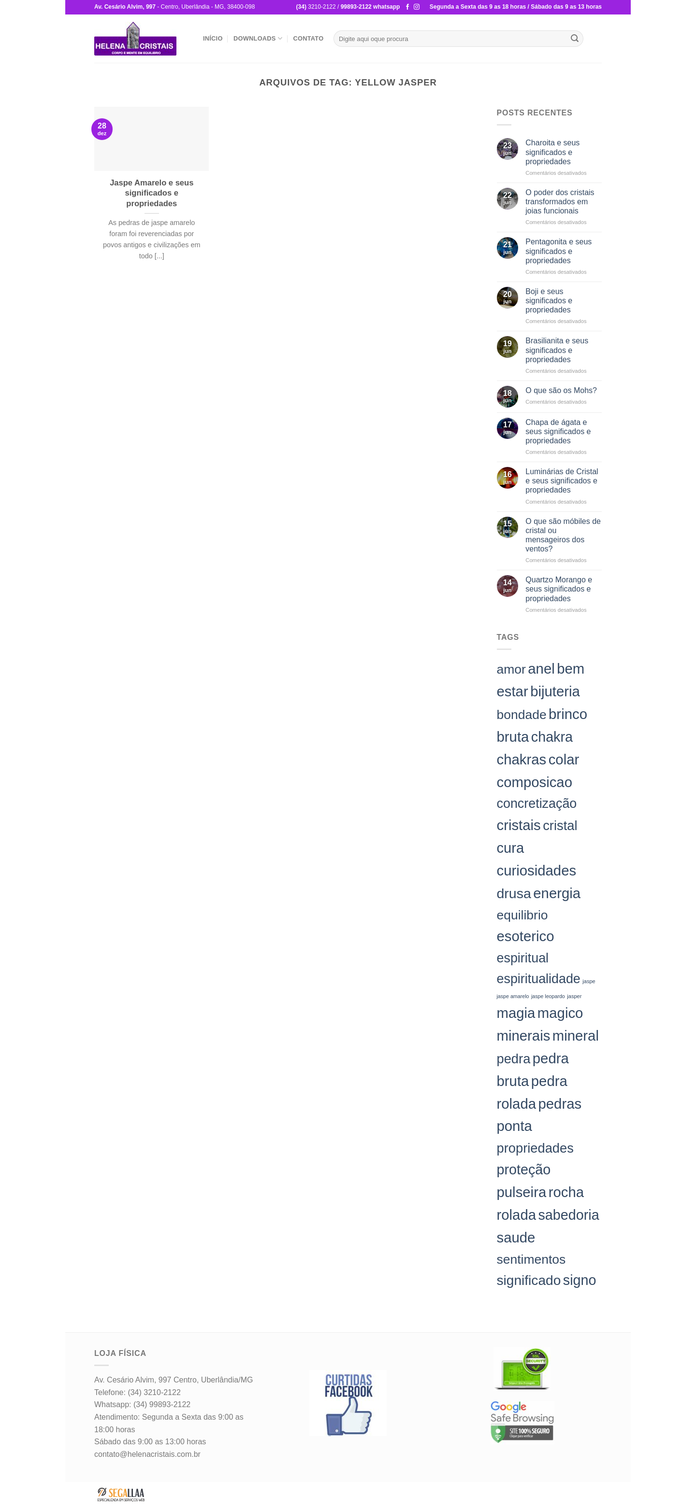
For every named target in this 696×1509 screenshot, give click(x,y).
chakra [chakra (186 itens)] (552, 737)
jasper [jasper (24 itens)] (574, 996)
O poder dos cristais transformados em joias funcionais (559, 201)
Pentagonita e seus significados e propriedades (558, 251)
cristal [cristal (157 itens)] (560, 825)
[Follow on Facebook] (407, 7)
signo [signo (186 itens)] (579, 1280)
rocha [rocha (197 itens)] (566, 1192)
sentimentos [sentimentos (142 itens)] (531, 1259)
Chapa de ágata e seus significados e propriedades (558, 431)
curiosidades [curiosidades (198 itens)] (537, 870)
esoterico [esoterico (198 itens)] (525, 936)
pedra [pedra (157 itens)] (514, 1058)
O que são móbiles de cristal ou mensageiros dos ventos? (563, 535)
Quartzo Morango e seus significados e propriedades (558, 589)
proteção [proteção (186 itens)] (524, 1169)
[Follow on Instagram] (417, 7)
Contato (308, 38)
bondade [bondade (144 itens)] (522, 714)
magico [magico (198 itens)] (560, 1013)
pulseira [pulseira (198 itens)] (522, 1192)
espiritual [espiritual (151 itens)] (523, 958)
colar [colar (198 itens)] (564, 759)
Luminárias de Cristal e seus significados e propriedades (561, 480)
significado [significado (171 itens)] (529, 1280)
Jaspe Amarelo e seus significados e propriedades (151, 193)
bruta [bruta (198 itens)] (513, 737)
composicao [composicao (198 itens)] (535, 782)
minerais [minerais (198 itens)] (524, 1036)
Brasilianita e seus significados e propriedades (556, 350)
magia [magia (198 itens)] (516, 1013)
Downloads (257, 38)
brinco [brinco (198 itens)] (568, 714)
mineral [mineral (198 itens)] (575, 1036)
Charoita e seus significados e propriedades (552, 152)
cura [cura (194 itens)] (510, 848)
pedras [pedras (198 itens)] (559, 1104)
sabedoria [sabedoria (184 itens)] (568, 1215)
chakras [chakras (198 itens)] (522, 759)
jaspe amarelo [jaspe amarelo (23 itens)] (513, 996)
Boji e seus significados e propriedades (548, 300)
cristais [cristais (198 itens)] (519, 825)
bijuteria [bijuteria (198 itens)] (555, 691)
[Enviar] (574, 38)
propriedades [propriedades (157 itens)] (535, 1148)
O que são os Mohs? (561, 390)
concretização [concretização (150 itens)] (537, 803)
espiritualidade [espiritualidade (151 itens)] (538, 979)
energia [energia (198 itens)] (556, 893)
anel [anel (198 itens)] (541, 669)
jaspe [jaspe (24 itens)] (588, 981)
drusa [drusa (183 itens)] (514, 893)
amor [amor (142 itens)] (511, 669)
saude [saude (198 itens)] (516, 1237)
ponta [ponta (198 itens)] (514, 1126)
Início (213, 38)
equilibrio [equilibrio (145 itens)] (522, 915)
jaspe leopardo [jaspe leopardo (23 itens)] (548, 996)
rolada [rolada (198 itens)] (516, 1215)
